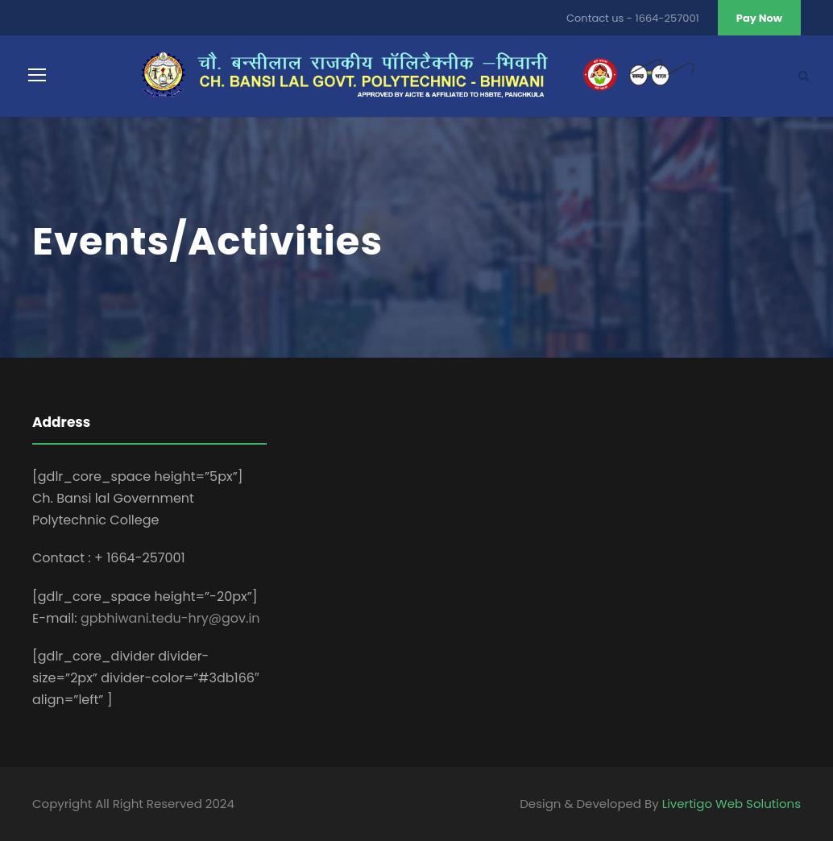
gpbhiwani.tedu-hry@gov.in (170, 618)
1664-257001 (667, 18)
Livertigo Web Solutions (731, 803)
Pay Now (759, 18)
